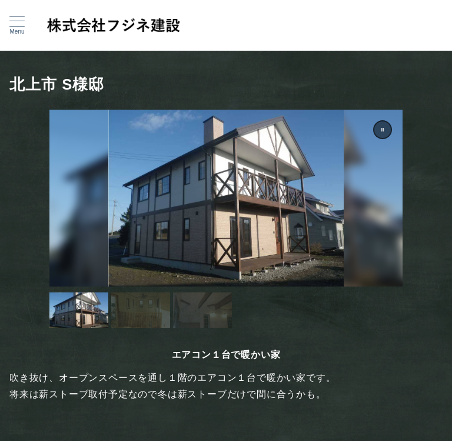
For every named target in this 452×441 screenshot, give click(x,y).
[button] (382, 129)
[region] (226, 219)
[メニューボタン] (17, 25)
